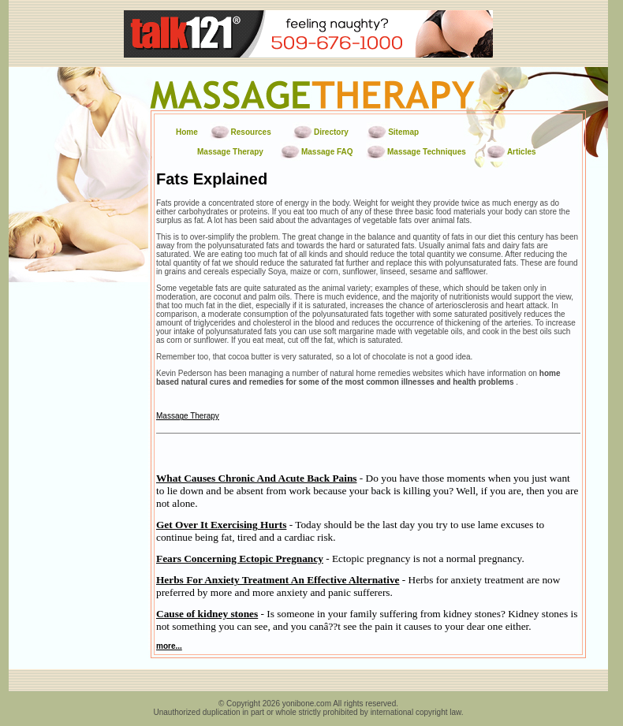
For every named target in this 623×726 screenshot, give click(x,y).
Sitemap (403, 132)
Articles (521, 151)
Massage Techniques (426, 151)
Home (187, 132)
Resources (251, 132)
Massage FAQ (327, 151)
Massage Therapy (230, 151)
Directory (331, 132)
